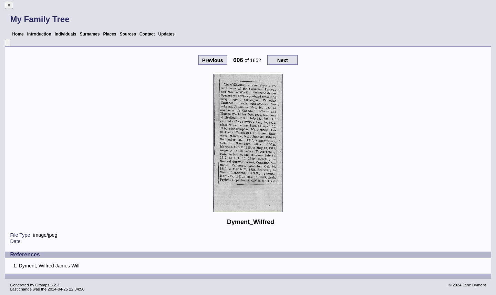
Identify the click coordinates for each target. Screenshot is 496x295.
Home (17, 34)
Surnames (90, 34)
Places (109, 34)
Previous (212, 60)
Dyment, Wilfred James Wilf (49, 265)
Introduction (39, 34)
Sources (128, 34)
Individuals (65, 34)
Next (282, 60)
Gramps (42, 285)
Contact (147, 34)
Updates (166, 34)
